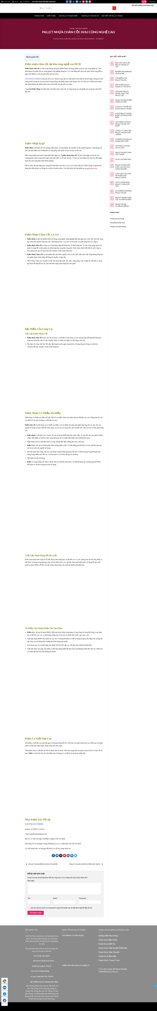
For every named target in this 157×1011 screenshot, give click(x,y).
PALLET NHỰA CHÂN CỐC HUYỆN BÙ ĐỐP (123, 198)
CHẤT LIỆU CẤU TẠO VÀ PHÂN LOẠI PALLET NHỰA (123, 175)
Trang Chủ (39, 16)
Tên (29, 898)
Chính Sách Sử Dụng (117, 219)
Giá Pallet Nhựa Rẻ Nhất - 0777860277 (90, 39)
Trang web (82, 898)
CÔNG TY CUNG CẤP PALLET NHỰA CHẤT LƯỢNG (123, 132)
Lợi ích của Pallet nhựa (123, 159)
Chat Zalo (4, 988)
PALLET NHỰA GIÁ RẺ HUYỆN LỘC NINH (86, 864)
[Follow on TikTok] (73, 1)
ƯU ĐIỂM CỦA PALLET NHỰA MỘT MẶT (123, 140)
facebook (4, 1001)
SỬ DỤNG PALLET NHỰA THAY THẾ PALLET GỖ (122, 93)
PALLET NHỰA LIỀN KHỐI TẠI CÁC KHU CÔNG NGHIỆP (122, 167)
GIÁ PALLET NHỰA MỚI (69, 16)
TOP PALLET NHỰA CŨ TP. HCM (122, 147)
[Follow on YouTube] (89, 1)
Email (55, 898)
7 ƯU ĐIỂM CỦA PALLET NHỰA (121, 79)
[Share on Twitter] (57, 855)
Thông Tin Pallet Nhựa (78, 28)
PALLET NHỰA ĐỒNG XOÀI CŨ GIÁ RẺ (41, 864)
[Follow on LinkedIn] (86, 1)
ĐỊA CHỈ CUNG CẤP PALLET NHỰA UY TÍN (122, 65)
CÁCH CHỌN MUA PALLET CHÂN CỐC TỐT (122, 184)
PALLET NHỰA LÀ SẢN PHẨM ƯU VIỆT (123, 101)
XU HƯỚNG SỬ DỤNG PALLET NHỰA (123, 192)
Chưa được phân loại (117, 223)
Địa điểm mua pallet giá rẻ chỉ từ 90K (123, 72)
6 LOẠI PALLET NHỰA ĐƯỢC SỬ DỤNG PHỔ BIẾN (123, 115)
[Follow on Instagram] (70, 1)
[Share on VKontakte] (68, 855)
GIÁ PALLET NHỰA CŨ (90, 16)
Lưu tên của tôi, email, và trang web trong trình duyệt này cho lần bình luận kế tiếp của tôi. (61, 908)
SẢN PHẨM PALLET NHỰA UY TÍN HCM (122, 86)
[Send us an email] (80, 1)
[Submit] (114, 8)
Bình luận (31, 881)
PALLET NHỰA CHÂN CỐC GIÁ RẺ (123, 153)
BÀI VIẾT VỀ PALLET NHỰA (112, 16)
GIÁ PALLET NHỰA (34, 824)
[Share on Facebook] (53, 855)
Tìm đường (4, 981)
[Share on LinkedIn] (72, 855)
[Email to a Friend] (60, 855)
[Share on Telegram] (75, 855)
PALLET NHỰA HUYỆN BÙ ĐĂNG (122, 205)
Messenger (4, 994)
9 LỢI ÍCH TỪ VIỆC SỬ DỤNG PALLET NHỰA (123, 107)
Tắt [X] (155, 986)
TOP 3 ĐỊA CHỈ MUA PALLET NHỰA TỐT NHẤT (122, 124)
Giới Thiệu (51, 16)
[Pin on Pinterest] (64, 855)
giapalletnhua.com (91, 168)
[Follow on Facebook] (67, 1)
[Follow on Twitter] (76, 1)
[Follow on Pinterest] (83, 1)
